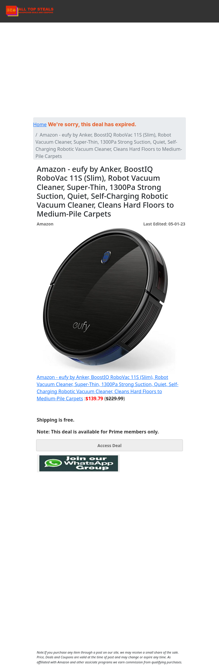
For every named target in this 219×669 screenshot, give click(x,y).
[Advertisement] (109, 72)
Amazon (45, 224)
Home (40, 124)
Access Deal (109, 445)
